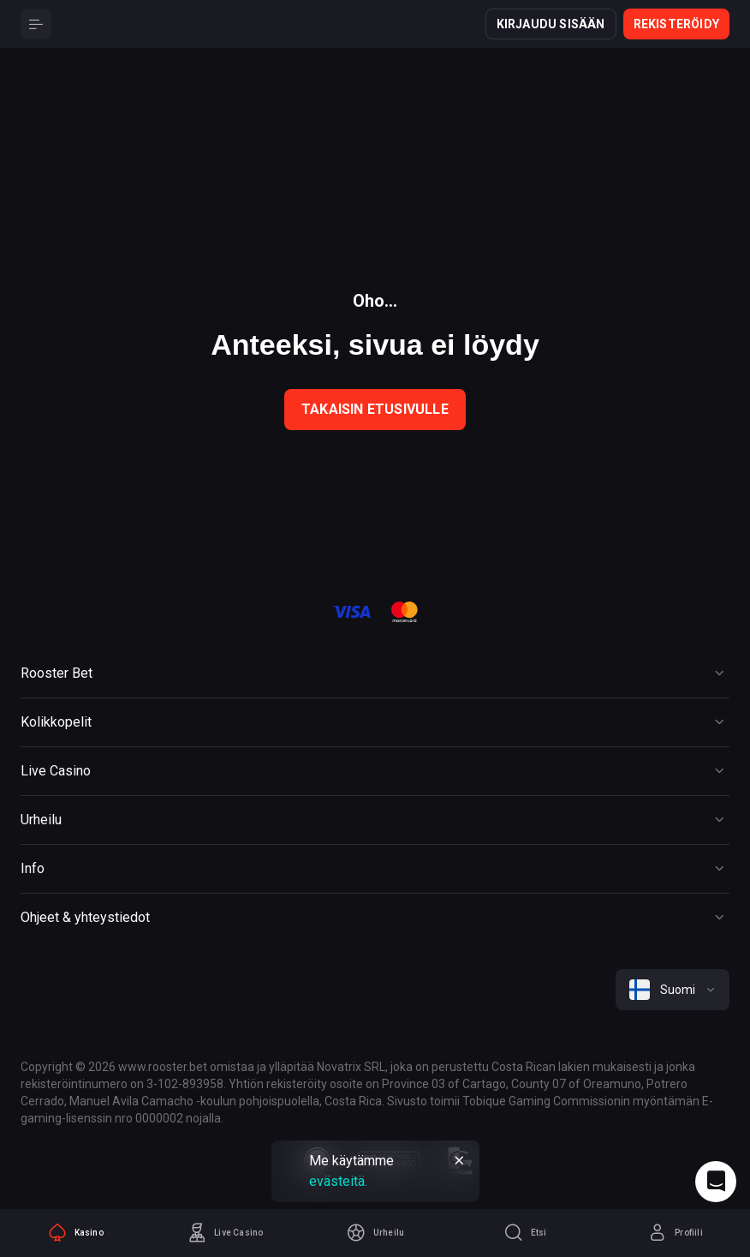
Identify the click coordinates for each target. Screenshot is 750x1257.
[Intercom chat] (715, 1181)
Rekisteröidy (676, 24)
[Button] (36, 24)
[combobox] (672, 989)
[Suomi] (672, 989)
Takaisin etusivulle (375, 409)
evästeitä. (338, 1181)
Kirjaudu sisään (551, 24)
